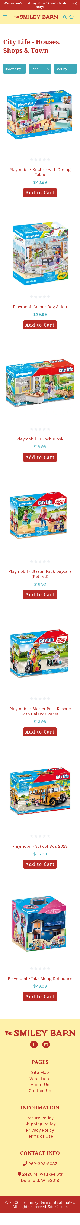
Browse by (14, 69)
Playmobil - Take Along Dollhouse (40, 978)
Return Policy (40, 1117)
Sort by (65, 69)
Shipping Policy (40, 1123)
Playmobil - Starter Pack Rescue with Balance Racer (40, 711)
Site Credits (58, 1206)
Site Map (40, 1072)
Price (40, 69)
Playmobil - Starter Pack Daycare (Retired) (40, 574)
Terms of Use (40, 1136)
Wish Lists (40, 1078)
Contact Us (40, 1090)
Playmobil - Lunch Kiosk (40, 439)
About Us (40, 1084)
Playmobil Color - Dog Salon (40, 306)
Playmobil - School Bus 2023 (40, 846)
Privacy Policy (40, 1130)
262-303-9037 (40, 1163)
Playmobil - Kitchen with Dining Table (40, 172)
